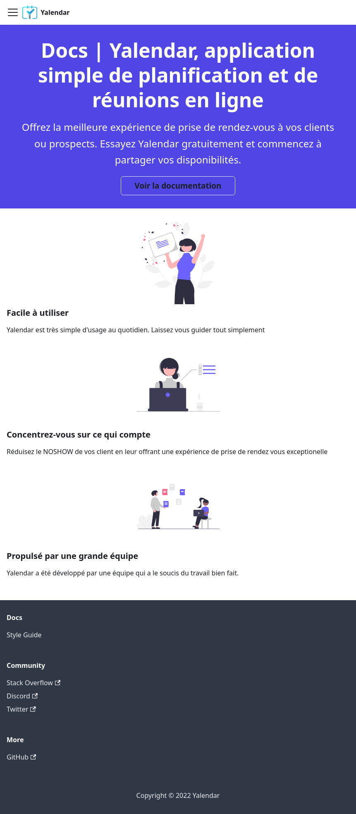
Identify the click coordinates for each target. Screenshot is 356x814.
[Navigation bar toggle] (13, 12)
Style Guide (24, 634)
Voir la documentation (178, 185)
